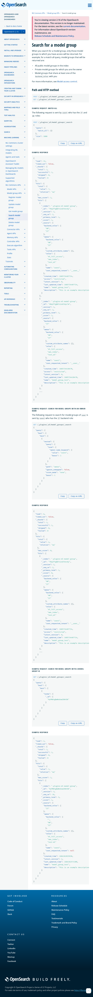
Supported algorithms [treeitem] (10, 179)
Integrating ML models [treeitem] (12, 151)
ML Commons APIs (38, 13)
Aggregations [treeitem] (10, 126)
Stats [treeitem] (9, 257)
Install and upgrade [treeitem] (12, 50)
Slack (9, 914)
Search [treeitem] (7, 132)
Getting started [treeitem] (11, 45)
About (54, 901)
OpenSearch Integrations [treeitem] (9, 81)
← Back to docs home (13, 26)
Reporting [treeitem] (8, 288)
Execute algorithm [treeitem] (14, 245)
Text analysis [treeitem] (9, 115)
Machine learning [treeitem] (11, 138)
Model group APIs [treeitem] (14, 193)
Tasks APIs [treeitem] (11, 249)
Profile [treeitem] (9, 253)
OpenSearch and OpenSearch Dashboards (11, 16)
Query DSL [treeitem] (8, 121)
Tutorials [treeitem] (9, 261)
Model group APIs (53, 13)
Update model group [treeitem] (14, 205)
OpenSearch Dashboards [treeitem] (9, 73)
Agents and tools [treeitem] (13, 157)
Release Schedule (59, 905)
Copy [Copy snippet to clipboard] (63, 143)
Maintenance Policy (60, 910)
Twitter (10, 944)
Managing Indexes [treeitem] (11, 61)
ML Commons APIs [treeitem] (13, 185)
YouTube (11, 952)
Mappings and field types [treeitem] (12, 108)
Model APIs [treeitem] (11, 189)
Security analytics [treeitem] (12, 102)
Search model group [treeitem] (14, 217)
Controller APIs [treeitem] (13, 241)
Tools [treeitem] (6, 294)
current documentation (74, 26)
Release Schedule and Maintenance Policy (54, 36)
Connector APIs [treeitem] (13, 229)
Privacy (54, 927)
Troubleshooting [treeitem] (11, 305)
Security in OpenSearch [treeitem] (13, 96)
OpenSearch (14, 5)
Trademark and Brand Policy (64, 922)
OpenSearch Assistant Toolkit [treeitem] (12, 162)
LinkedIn (11, 948)
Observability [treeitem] (9, 283)
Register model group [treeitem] (15, 198)
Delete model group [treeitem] (14, 224)
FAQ (53, 914)
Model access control (67, 81)
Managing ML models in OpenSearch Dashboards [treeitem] (14, 171)
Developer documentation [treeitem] (10, 311)
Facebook (11, 961)
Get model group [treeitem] (16, 211)
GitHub (10, 910)
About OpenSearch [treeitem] (11, 39)
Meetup (11, 957)
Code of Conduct (14, 901)
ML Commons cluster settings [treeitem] (14, 144)
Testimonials (57, 918)
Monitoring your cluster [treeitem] (11, 276)
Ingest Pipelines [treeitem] (10, 67)
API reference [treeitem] (9, 299)
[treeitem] (25, 39)
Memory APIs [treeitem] (12, 237)
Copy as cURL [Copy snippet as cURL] (76, 143)
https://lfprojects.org (83, 990)
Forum (10, 905)
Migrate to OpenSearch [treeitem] (13, 56)
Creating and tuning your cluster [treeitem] (12, 89)
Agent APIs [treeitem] (11, 233)
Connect (11, 940)
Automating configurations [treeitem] (10, 268)
